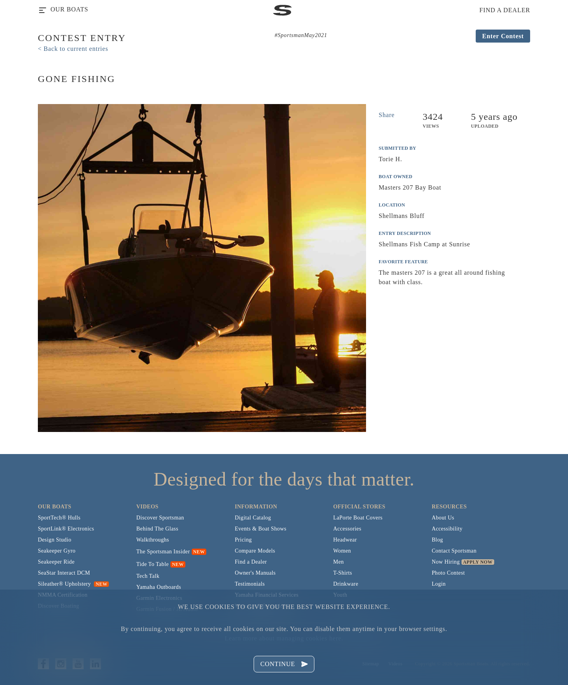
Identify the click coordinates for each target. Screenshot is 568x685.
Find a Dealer (251, 562)
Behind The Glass (157, 529)
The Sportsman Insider (163, 552)
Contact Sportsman (454, 551)
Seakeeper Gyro (56, 551)
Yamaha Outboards (158, 587)
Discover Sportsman (160, 518)
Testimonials (250, 584)
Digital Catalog (253, 518)
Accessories (347, 529)
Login (438, 584)
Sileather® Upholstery (73, 584)
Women (342, 551)
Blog (437, 540)
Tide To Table (152, 564)
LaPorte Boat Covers (358, 518)
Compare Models (255, 551)
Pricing (243, 540)
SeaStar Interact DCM (64, 573)
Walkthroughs (152, 540)
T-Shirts (342, 573)
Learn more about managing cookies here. (284, 638)
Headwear (345, 540)
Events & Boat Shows (260, 529)
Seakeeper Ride (56, 562)
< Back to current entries (73, 48)
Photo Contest (448, 573)
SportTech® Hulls (59, 518)
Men (338, 562)
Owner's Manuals (255, 573)
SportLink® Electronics (66, 529)
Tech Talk (148, 576)
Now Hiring (446, 562)
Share (386, 115)
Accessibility (447, 529)
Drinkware (345, 584)
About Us (443, 518)
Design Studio (54, 540)
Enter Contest (503, 36)
